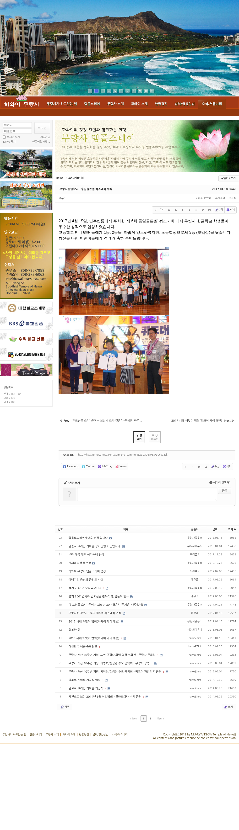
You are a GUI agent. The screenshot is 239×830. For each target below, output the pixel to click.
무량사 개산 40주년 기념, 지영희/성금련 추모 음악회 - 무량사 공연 (110, 663)
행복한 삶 (74, 629)
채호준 (194, 579)
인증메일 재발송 (41, 141)
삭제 (230, 210)
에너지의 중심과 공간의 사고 (86, 579)
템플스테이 (92, 104)
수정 (218, 210)
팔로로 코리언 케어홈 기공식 (86, 688)
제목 (125, 529)
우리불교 (195, 554)
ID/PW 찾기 (9, 141)
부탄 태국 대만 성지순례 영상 (86, 554)
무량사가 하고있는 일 (62, 104)
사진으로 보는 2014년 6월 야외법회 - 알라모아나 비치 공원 (105, 696)
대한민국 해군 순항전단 (83, 646)
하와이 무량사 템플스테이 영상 (87, 571)
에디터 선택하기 (220, 482)
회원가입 (45, 137)
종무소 (62, 198)
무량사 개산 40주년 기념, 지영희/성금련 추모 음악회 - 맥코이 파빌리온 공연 (115, 671)
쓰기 (228, 707)
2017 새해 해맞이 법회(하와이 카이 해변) (94, 621)
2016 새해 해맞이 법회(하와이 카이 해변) (94, 638)
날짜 (215, 529)
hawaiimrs (195, 638)
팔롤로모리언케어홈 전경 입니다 (89, 538)
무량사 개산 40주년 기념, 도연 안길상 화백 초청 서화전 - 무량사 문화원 (112, 655)
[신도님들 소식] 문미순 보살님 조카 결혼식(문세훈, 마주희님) (106, 604)
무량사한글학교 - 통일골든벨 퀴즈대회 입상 (86, 189)
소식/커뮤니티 (212, 104)
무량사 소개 (115, 104)
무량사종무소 (194, 537)
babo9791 (195, 646)
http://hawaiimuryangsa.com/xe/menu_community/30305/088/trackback (123, 454)
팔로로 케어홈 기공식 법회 (85, 680)
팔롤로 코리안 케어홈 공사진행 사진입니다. (95, 546)
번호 (60, 529)
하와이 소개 (139, 104)
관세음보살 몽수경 (80, 563)
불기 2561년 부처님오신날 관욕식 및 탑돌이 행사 (99, 596)
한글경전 (161, 104)
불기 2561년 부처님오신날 (85, 588)
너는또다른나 (194, 629)
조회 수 (232, 529)
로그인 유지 (13, 137)
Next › (160, 718)
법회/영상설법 (184, 104)
